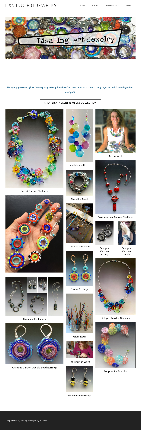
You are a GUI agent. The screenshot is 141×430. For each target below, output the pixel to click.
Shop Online (111, 6)
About (94, 6)
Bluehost (43, 420)
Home (82, 6)
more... (128, 6)
